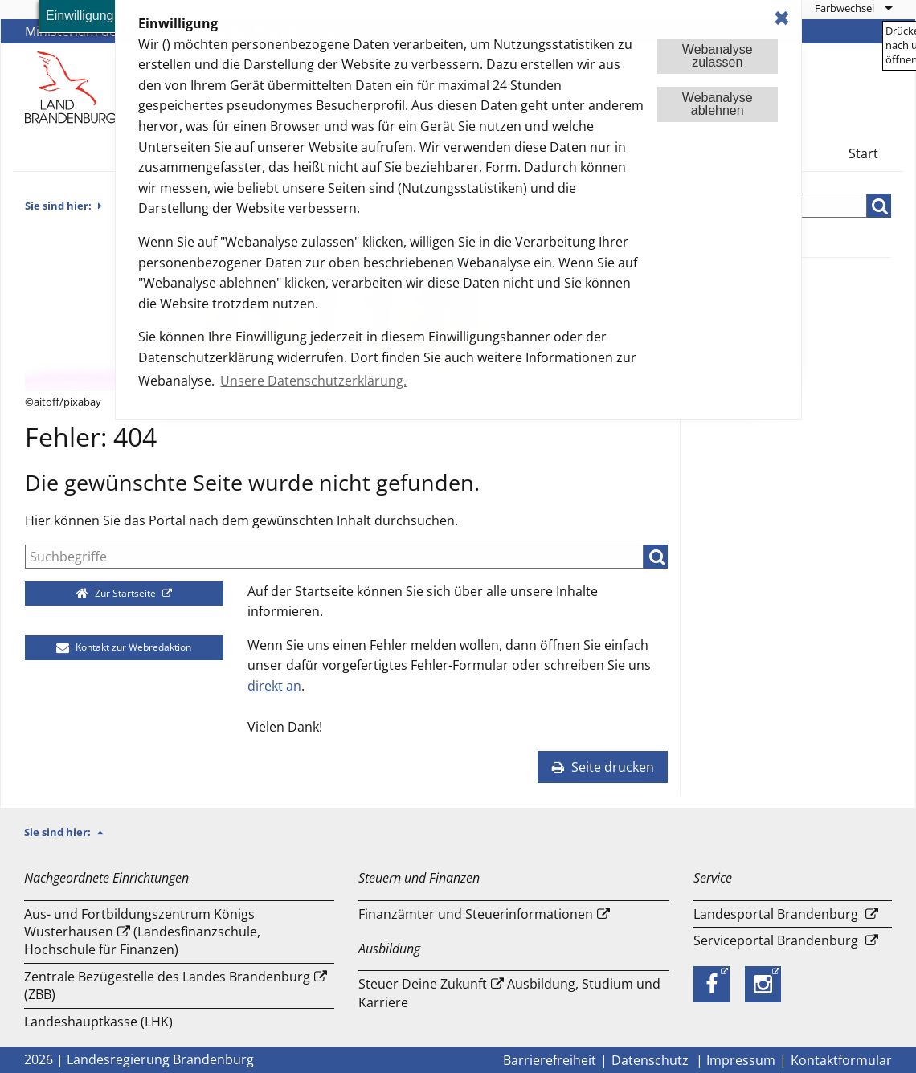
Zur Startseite (117, 593)
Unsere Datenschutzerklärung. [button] (313, 381)
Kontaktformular (841, 1060)
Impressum (740, 1060)
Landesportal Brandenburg (775, 914)
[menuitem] (853, 8)
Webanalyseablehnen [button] (717, 104)
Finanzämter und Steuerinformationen (475, 914)
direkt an (274, 686)
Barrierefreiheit (549, 1060)
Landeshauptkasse (80, 1021)
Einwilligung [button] (80, 15)
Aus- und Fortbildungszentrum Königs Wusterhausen (139, 922)
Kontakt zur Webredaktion (123, 647)
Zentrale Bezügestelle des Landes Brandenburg (167, 976)
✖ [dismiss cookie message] (782, 18)
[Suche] (334, 557)
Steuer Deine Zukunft (422, 984)
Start (863, 153)
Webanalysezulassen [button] (717, 56)
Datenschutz (651, 1060)
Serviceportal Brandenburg (775, 940)
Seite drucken (602, 767)
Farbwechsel (844, 8)
